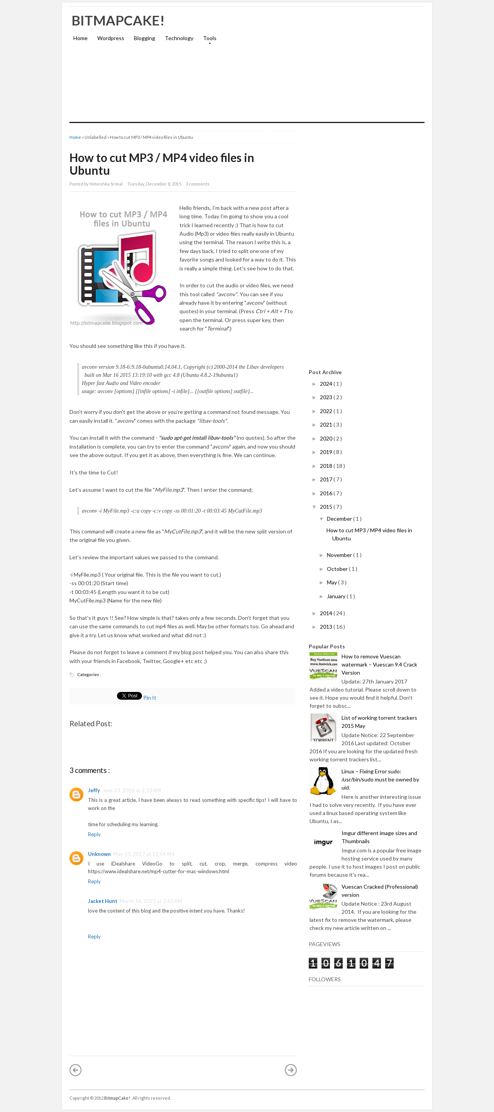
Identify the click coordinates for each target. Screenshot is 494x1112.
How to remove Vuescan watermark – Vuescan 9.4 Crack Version (379, 664)
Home (80, 38)
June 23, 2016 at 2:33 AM (131, 790)
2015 (326, 506)
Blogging (144, 38)
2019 (326, 452)
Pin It (150, 697)
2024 (326, 383)
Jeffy (94, 790)
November (340, 555)
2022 (326, 411)
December (340, 518)
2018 (326, 465)
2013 (326, 626)
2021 (326, 424)
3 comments (198, 183)
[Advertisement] (334, 68)
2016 (326, 493)
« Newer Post (75, 1070)
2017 (326, 479)
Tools (208, 40)
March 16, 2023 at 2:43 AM (151, 901)
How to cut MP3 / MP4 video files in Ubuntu (161, 163)
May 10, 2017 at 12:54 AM (143, 854)
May (332, 582)
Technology (179, 38)
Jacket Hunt (102, 901)
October (338, 568)
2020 (326, 438)
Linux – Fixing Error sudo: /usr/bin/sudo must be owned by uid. (380, 779)
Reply (94, 834)
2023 (326, 397)
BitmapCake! (118, 20)
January (337, 596)
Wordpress (110, 38)
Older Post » (291, 1070)
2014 (326, 613)
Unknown (99, 854)
